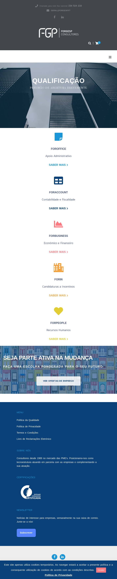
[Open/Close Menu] (110, 57)
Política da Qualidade (28, 420)
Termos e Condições (27, 432)
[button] (58, 381)
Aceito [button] (101, 570)
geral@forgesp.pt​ (60, 10)
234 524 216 (75, 5)
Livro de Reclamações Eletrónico (34, 439)
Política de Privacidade (29, 426)
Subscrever (26, 532)
